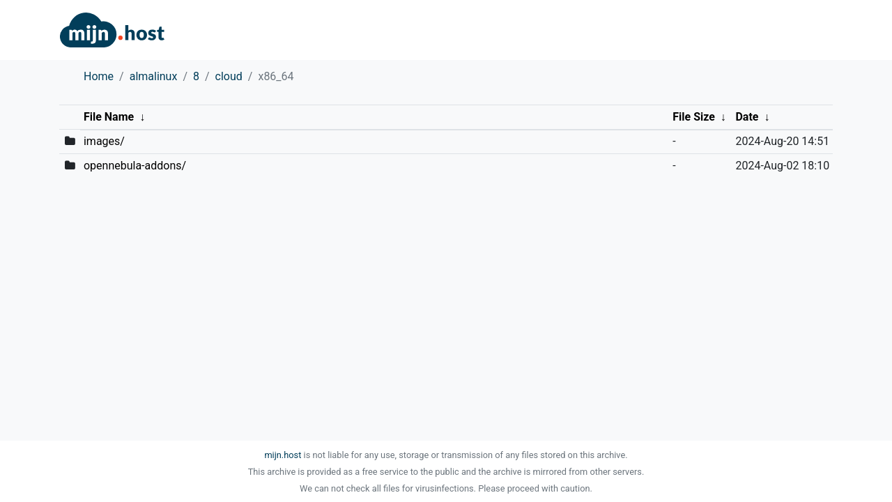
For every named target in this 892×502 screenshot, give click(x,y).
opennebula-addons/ (135, 165)
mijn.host (282, 455)
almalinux (154, 76)
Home (99, 76)
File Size (693, 116)
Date (746, 116)
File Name (109, 116)
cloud (229, 76)
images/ (104, 141)
